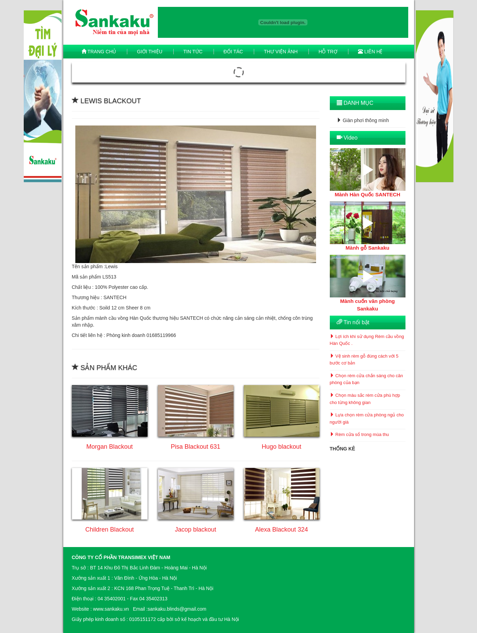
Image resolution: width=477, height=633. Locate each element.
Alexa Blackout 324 (281, 529)
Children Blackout (109, 529)
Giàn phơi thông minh (363, 120)
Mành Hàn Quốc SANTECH (367, 194)
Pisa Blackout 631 (195, 446)
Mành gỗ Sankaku (367, 248)
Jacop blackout (195, 529)
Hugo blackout (281, 446)
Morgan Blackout (109, 446)
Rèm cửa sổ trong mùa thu (359, 434)
